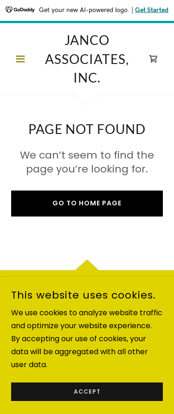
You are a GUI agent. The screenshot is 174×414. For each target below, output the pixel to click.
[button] (22, 59)
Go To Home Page (87, 203)
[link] (87, 59)
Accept (87, 391)
